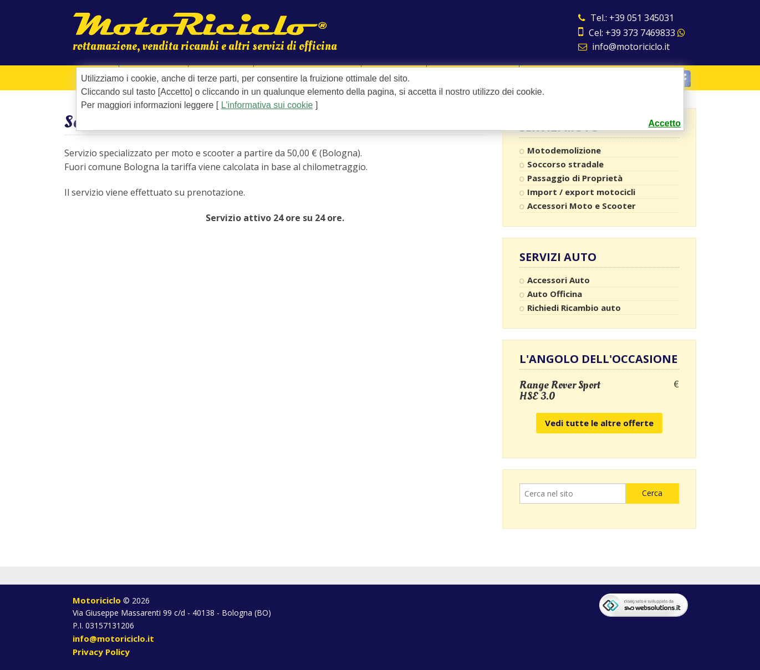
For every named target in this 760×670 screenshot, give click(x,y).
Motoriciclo (97, 600)
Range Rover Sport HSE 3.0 (559, 390)
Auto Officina (554, 293)
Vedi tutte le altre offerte (599, 422)
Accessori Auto (558, 279)
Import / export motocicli (581, 191)
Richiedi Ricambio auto (574, 307)
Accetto (664, 123)
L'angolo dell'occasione (598, 358)
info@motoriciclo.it (624, 46)
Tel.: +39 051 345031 (626, 18)
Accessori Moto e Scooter (581, 205)
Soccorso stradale (565, 164)
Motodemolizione (564, 150)
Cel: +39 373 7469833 (631, 33)
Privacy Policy (101, 651)
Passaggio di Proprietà (575, 177)
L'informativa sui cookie (267, 105)
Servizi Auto (557, 257)
